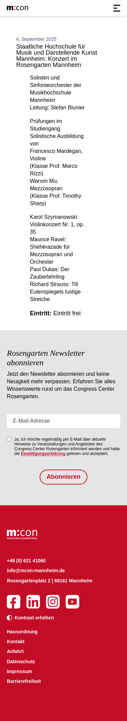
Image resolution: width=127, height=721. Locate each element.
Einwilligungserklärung (43, 453)
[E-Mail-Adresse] (63, 421)
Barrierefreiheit (24, 681)
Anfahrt (15, 651)
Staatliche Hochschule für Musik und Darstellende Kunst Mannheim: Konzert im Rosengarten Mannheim (56, 55)
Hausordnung (22, 631)
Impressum (19, 671)
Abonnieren (63, 476)
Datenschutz (21, 661)
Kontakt (15, 641)
